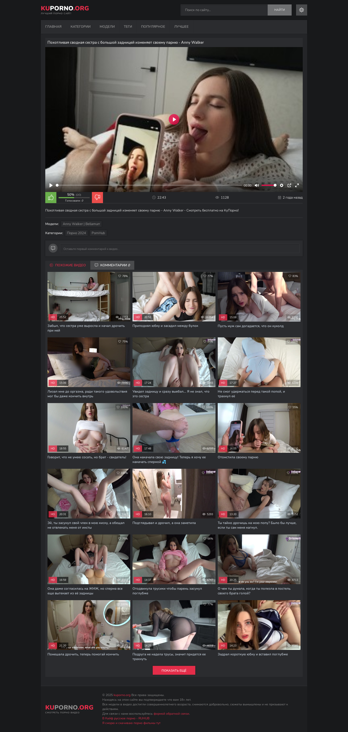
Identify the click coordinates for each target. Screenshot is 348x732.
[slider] (149, 185)
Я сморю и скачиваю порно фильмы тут (131, 723)
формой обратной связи (171, 714)
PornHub (98, 233)
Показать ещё (174, 671)
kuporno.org (122, 695)
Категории (81, 26)
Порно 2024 (76, 233)
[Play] (51, 185)
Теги (128, 26)
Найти (279, 10)
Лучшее (181, 26)
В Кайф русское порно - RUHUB (125, 718)
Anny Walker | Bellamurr (81, 224)
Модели (107, 26)
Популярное (153, 26)
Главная (53, 26)
